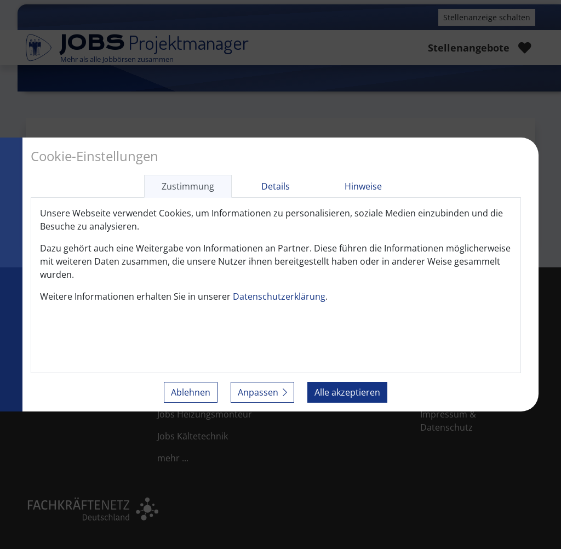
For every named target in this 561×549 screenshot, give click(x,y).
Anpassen (262, 392)
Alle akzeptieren (347, 392)
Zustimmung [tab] (188, 186)
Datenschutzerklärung (279, 296)
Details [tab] (275, 186)
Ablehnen (190, 392)
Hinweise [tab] (363, 186)
